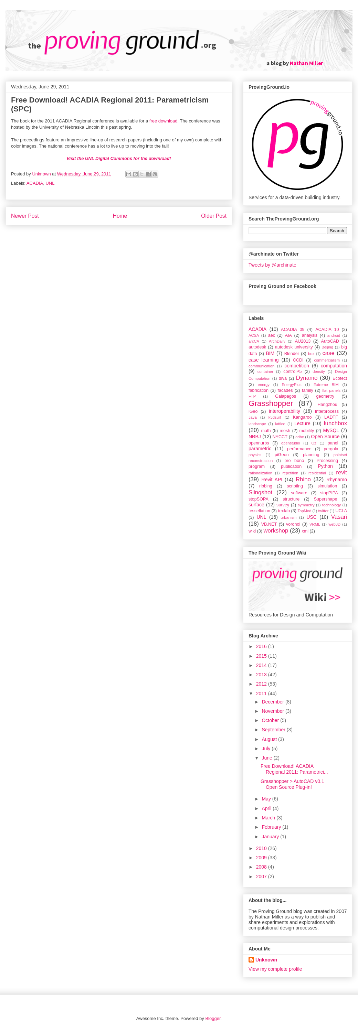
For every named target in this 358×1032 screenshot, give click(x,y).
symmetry (306, 505)
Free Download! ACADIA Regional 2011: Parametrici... (294, 769)
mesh (285, 430)
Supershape (325, 499)
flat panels (331, 390)
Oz (314, 443)
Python (325, 466)
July (267, 748)
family (307, 390)
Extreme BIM (326, 385)
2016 (262, 646)
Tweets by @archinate (272, 265)
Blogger (212, 1018)
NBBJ (255, 436)
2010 (262, 848)
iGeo (253, 411)
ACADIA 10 (327, 329)
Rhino (303, 479)
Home (120, 216)
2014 (262, 665)
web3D (334, 524)
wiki (252, 531)
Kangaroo (302, 417)
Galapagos (285, 396)
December (273, 702)
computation (334, 365)
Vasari (339, 517)
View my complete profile (275, 969)
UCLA (341, 510)
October (271, 720)
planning (311, 454)
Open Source (325, 436)
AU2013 (303, 341)
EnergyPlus (291, 385)
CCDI (298, 360)
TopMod (305, 511)
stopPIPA (329, 493)
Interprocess (327, 411)
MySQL (331, 430)
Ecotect (340, 378)
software (299, 493)
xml (305, 531)
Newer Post (25, 216)
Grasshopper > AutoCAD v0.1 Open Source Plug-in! (292, 784)
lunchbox (335, 423)
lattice (280, 424)
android (333, 335)
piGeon (282, 454)
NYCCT (280, 436)
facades (285, 390)
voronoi (293, 524)
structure (291, 499)
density (319, 371)
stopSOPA (258, 499)
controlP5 (292, 371)
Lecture (302, 423)
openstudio (290, 443)
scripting (295, 486)
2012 (262, 684)
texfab (284, 510)
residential (317, 473)
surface (256, 504)
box (311, 354)
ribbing (265, 486)
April (267, 808)
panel (333, 443)
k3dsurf (274, 417)
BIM (270, 353)
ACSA (254, 335)
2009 (262, 857)
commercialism (327, 360)
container (265, 371)
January (271, 836)
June (267, 758)
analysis (310, 335)
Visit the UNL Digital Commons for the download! (118, 158)
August (270, 739)
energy (264, 385)
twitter (323, 511)
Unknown (266, 960)
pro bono (294, 460)
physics (255, 455)
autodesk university (294, 347)
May (267, 799)
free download (163, 120)
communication (261, 366)
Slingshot (260, 492)
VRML (314, 524)
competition (296, 365)
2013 (262, 674)
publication (291, 466)
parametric (260, 448)
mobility (306, 430)
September (274, 729)
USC (311, 517)
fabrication (258, 390)
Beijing (327, 347)
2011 (262, 693)
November (273, 711)
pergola (331, 449)
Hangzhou (327, 404)
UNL (49, 183)
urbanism (288, 517)
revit (341, 472)
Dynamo (307, 378)
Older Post (214, 216)
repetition (290, 473)
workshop (275, 530)
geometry (325, 396)
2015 (262, 656)
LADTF (331, 417)
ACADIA (35, 183)
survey (282, 505)
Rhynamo (336, 479)
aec (271, 335)
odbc (299, 437)
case (328, 353)
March (269, 817)
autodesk (257, 347)
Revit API (272, 479)
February (272, 827)
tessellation (259, 510)
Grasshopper (271, 403)
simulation (327, 486)
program (257, 466)
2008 (262, 867)
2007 (262, 876)
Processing (327, 460)
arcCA (254, 341)
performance (299, 449)
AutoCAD (330, 341)
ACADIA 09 (292, 329)
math (266, 430)
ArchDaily (277, 341)
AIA (288, 335)
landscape (257, 424)
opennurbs (259, 443)
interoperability (284, 411)
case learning (264, 360)
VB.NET (269, 524)
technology (331, 505)
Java (253, 417)
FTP (252, 396)
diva (283, 378)
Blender (291, 353)
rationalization (260, 473)
